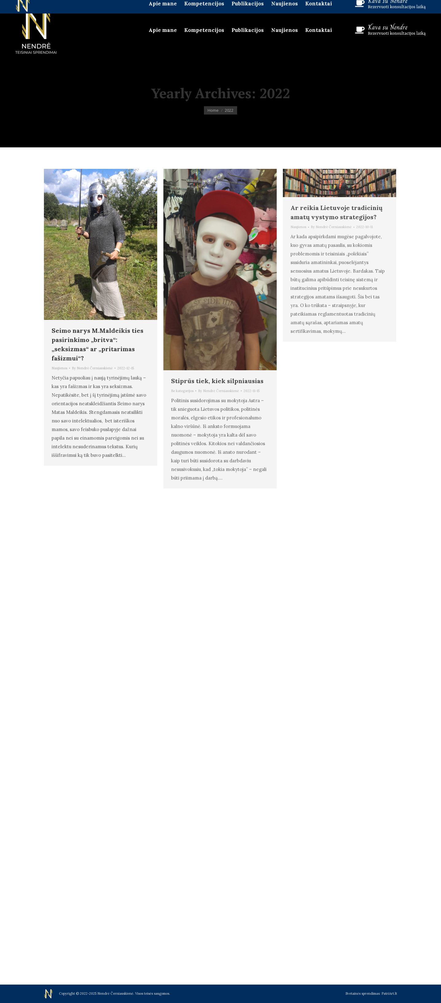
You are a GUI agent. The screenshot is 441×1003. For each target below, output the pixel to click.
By (92, 368)
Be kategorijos (182, 391)
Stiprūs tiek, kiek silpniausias (217, 381)
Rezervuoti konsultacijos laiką (397, 33)
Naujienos (59, 368)
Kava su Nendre (388, 27)
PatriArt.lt (389, 993)
